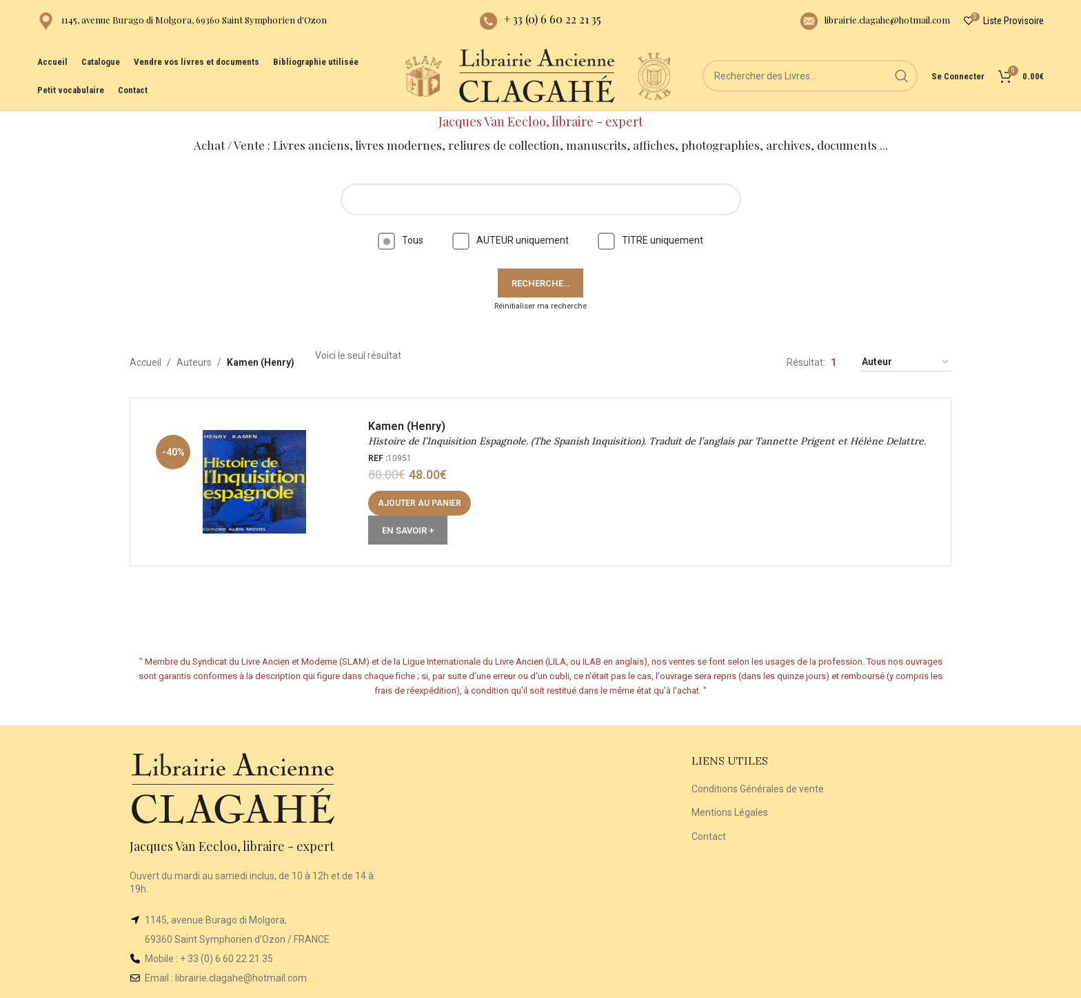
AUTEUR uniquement (510, 240)
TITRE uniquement (650, 240)
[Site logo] (423, 75)
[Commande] (905, 363)
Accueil (145, 362)
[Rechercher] (810, 76)
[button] (419, 503)
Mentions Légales (729, 812)
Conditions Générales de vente (757, 788)
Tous (400, 240)
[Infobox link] (182, 21)
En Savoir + (408, 530)
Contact (708, 836)
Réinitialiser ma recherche (540, 306)
